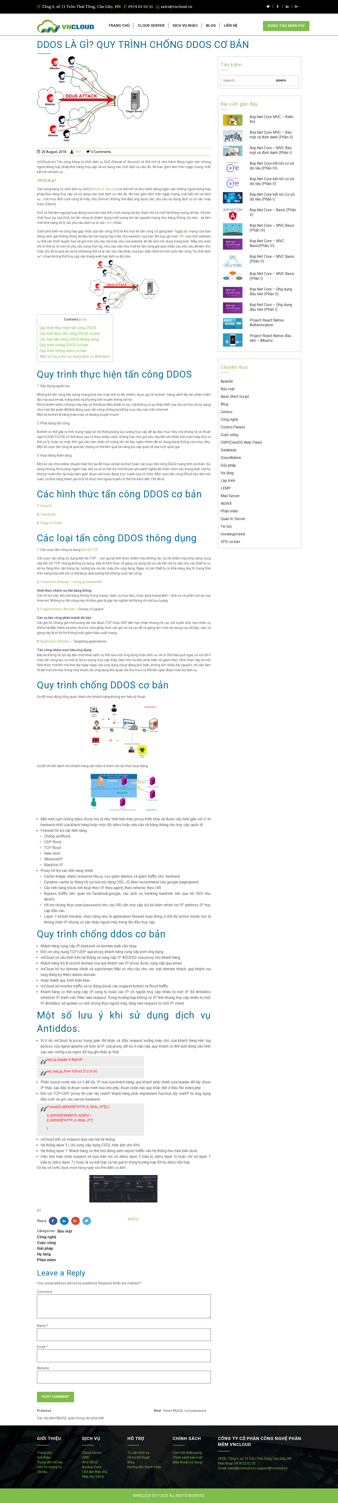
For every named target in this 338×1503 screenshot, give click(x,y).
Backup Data (91, 1467)
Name (42, 1326)
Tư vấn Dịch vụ (138, 1453)
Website (43, 1368)
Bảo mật (64, 1231)
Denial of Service (103, 189)
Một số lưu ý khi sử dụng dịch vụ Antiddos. (75, 356)
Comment (44, 1292)
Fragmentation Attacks (57, 609)
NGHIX (226, 503)
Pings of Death (51, 523)
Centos (226, 412)
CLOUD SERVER (151, 25)
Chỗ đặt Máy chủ (94, 1472)
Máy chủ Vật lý (93, 1476)
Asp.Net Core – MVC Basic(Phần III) (267, 243)
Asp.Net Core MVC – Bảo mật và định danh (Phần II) (271, 134)
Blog (224, 404)
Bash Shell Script (235, 396)
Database (229, 450)
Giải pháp (45, 1248)
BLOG (211, 25)
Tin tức (226, 526)
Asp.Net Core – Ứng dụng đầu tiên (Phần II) (271, 291)
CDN (85, 1457)
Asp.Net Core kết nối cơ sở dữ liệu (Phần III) (272, 165)
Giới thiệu (43, 1457)
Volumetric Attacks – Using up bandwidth (71, 582)
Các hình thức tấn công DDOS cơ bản (70, 333)
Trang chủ (44, 1453)
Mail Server (230, 496)
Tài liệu (42, 1472)
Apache (227, 381)
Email (42, 1347)
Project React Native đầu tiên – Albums (270, 338)
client (110, 223)
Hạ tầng (44, 1254)
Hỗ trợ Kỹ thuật (138, 1457)
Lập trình (228, 480)
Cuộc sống (46, 1242)
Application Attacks (55, 641)
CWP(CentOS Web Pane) (241, 442)
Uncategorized (233, 534)
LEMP (226, 488)
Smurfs (46, 506)
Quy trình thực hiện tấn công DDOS (68, 328)
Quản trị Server (233, 519)
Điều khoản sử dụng (187, 1462)
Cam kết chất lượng (187, 1453)
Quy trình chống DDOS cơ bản (64, 345)
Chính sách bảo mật (187, 1457)
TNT (78, 152)
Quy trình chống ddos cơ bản (63, 350)
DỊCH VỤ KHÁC (185, 25)
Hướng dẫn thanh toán (144, 1467)
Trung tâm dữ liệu (50, 1462)
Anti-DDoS (90, 1462)
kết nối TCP (89, 550)
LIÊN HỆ (230, 25)
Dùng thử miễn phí (286, 26)
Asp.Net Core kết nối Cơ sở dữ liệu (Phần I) (272, 196)
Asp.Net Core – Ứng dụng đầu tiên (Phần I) (271, 307)
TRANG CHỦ (119, 25)
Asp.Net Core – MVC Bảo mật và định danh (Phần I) (271, 150)
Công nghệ (46, 1237)
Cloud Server (91, 1453)
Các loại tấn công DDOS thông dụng (69, 339)
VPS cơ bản (230, 541)
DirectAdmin (231, 457)
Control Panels (233, 427)
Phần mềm (46, 1260)
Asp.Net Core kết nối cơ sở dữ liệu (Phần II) (272, 181)
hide (83, 319)
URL (182, 236)
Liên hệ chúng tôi (49, 1467)
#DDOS (133, 1219)
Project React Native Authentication (267, 322)
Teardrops (48, 514)
